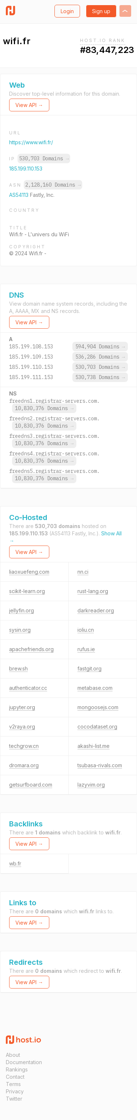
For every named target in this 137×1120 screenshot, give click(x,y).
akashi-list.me (93, 746)
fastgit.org (89, 668)
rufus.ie (86, 649)
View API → (29, 105)
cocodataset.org (97, 726)
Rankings (17, 1069)
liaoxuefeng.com (29, 572)
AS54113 (19, 195)
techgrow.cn (24, 746)
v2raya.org (22, 726)
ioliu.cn (85, 630)
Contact (15, 1077)
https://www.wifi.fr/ (31, 142)
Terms (13, 1084)
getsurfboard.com (30, 784)
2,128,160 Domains (53, 184)
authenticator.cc (28, 688)
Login (67, 11)
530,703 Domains (44, 158)
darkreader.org (95, 610)
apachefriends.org (31, 649)
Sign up (101, 11)
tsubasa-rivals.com (99, 765)
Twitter (14, 1099)
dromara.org (24, 765)
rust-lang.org (92, 591)
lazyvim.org (91, 784)
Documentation (24, 1062)
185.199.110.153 (25, 168)
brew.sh (18, 668)
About (13, 1055)
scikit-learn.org (27, 591)
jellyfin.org (21, 610)
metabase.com (95, 688)
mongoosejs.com (97, 707)
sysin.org (20, 630)
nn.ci (82, 572)
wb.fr (15, 863)
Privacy (15, 1091)
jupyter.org (22, 707)
